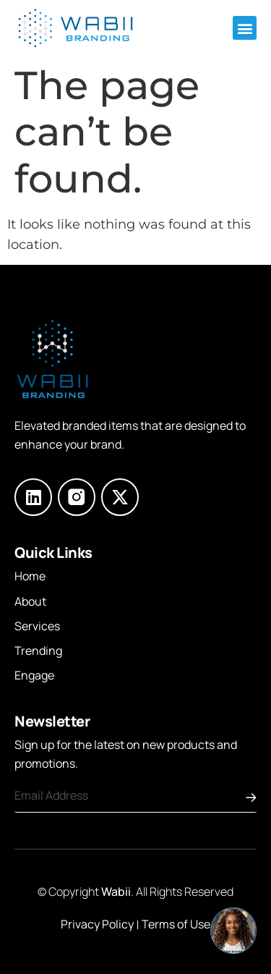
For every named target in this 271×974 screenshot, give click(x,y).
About (30, 601)
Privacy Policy (97, 924)
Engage (34, 675)
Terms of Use (176, 924)
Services (37, 626)
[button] (245, 28)
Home (30, 576)
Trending (38, 650)
